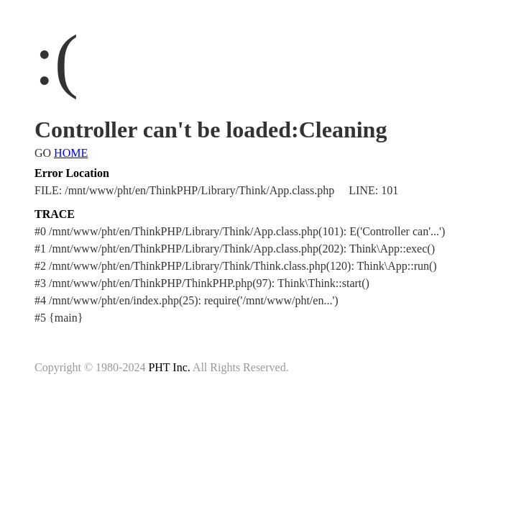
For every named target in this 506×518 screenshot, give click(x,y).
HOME (71, 153)
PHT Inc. (169, 367)
